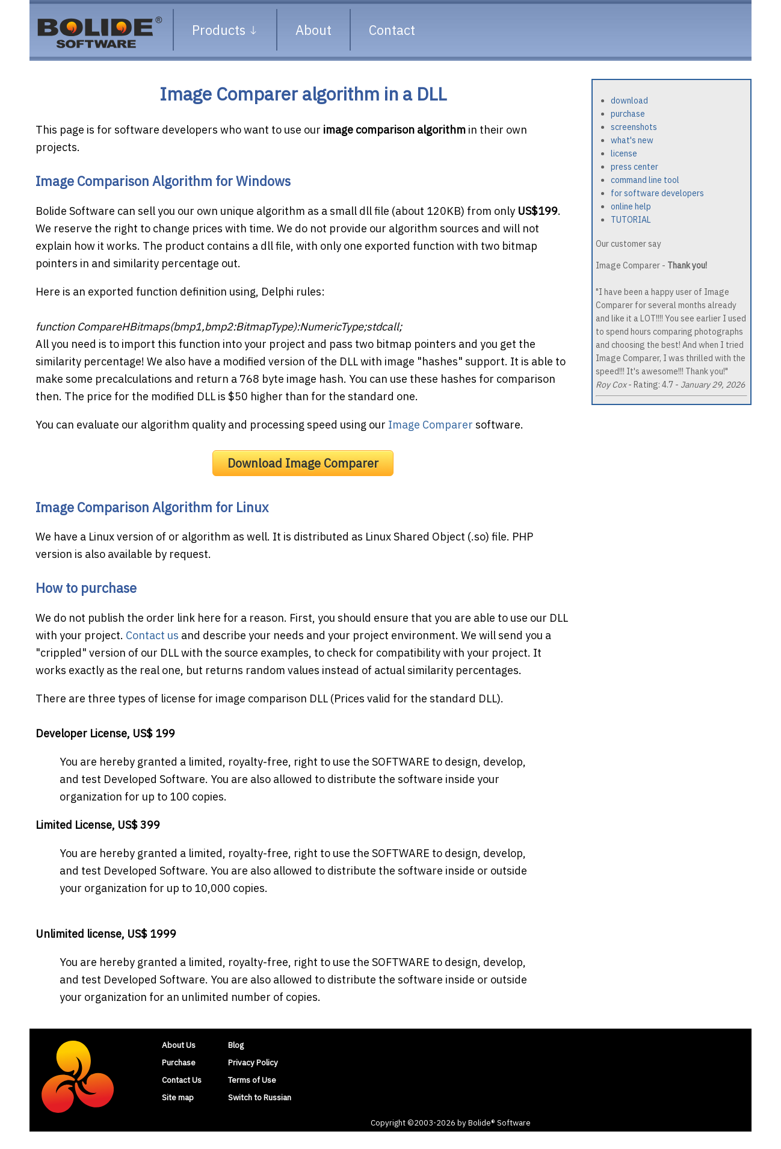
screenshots (634, 127)
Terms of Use (252, 1079)
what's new (632, 140)
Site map (178, 1097)
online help (631, 206)
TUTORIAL (631, 219)
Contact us (152, 635)
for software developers (657, 193)
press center (634, 166)
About (313, 30)
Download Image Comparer (302, 463)
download (629, 100)
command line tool (645, 180)
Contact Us (182, 1079)
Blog (236, 1044)
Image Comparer (430, 425)
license (624, 153)
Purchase (179, 1062)
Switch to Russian (259, 1097)
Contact (392, 30)
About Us (179, 1044)
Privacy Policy (253, 1062)
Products (225, 30)
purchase (628, 113)
